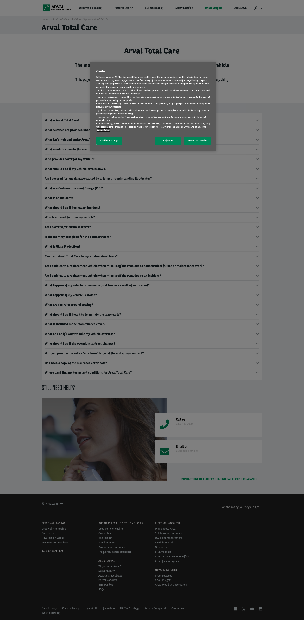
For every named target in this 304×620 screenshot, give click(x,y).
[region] (153, 106)
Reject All (168, 140)
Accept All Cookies (197, 140)
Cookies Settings (109, 140)
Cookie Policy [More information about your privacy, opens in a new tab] (103, 130)
